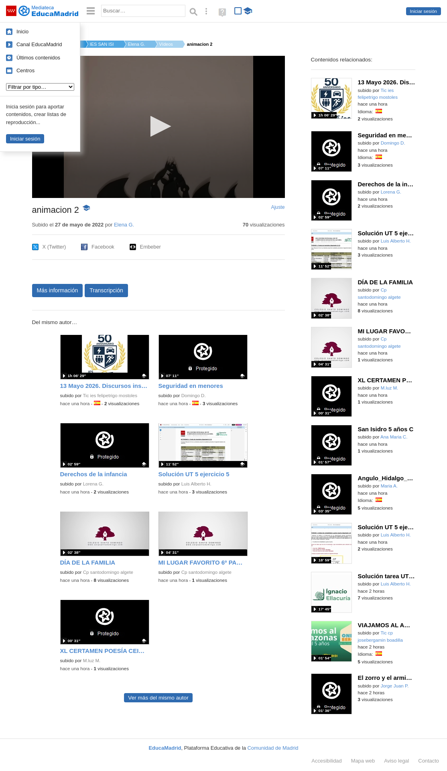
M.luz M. (92, 660)
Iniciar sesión (423, 11)
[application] (158, 127)
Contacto (428, 761)
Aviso (396, 761)
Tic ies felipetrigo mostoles (110, 395)
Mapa (363, 761)
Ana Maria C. (393, 436)
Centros (25, 70)
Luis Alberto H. (196, 483)
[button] (158, 126)
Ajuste (277, 207)
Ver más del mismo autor (158, 698)
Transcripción (106, 290)
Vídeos (166, 44)
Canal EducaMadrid (39, 44)
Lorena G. (93, 483)
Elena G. (136, 44)
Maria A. (389, 485)
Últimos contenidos (38, 58)
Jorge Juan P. (395, 685)
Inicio (22, 32)
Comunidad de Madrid (273, 748)
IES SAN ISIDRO (102, 44)
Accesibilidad (326, 761)
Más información (57, 290)
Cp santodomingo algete (108, 572)
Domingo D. (193, 395)
